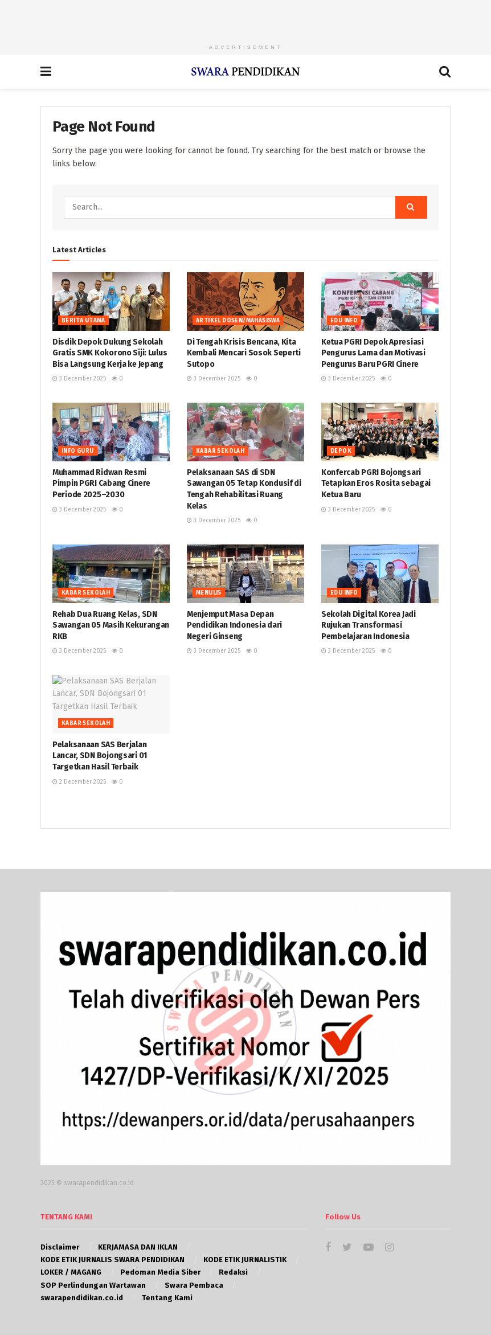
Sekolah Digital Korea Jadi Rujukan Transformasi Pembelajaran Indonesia (368, 625)
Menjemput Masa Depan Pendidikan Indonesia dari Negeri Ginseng (234, 625)
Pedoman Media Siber (160, 1272)
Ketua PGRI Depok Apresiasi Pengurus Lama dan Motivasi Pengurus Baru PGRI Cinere (373, 353)
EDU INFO (344, 320)
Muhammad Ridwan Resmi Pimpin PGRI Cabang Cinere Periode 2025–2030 (101, 483)
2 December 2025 (79, 782)
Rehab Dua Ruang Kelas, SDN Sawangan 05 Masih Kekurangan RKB (110, 625)
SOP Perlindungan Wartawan (93, 1285)
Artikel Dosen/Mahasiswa (238, 320)
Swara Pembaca (194, 1285)
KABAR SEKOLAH (220, 451)
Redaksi (233, 1272)
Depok (340, 451)
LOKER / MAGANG (70, 1272)
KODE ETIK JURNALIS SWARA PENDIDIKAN (112, 1259)
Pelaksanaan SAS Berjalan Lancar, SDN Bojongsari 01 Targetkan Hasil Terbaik (99, 756)
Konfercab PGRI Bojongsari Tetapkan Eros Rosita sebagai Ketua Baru (376, 483)
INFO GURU (78, 451)
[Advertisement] (245, 17)
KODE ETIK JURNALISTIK (245, 1259)
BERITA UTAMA (83, 320)
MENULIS (209, 592)
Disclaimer (59, 1247)
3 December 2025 (79, 378)
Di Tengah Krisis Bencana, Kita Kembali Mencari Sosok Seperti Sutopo (244, 353)
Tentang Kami (167, 1297)
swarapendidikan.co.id (81, 1297)
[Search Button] (411, 207)
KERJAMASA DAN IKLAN (138, 1247)
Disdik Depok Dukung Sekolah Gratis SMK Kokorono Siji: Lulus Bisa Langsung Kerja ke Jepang (109, 353)
